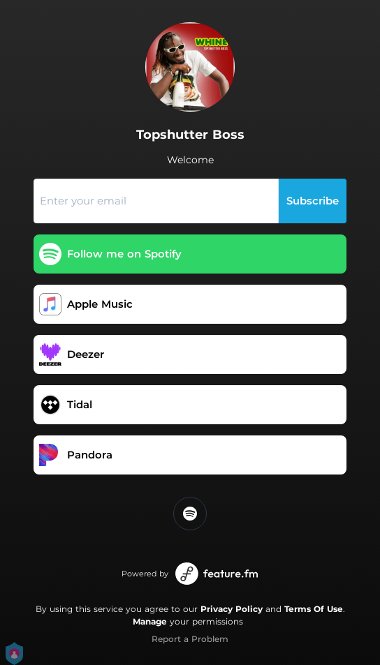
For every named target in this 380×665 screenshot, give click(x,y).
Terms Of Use (313, 609)
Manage (150, 621)
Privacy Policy (231, 609)
